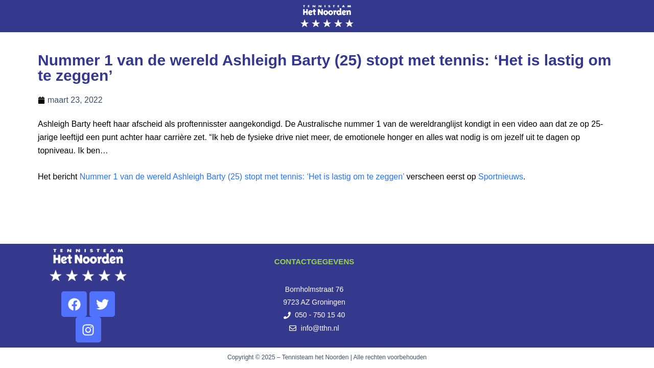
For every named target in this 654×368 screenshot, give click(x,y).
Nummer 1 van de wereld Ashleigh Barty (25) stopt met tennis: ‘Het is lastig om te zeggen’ (242, 176)
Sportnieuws (500, 176)
